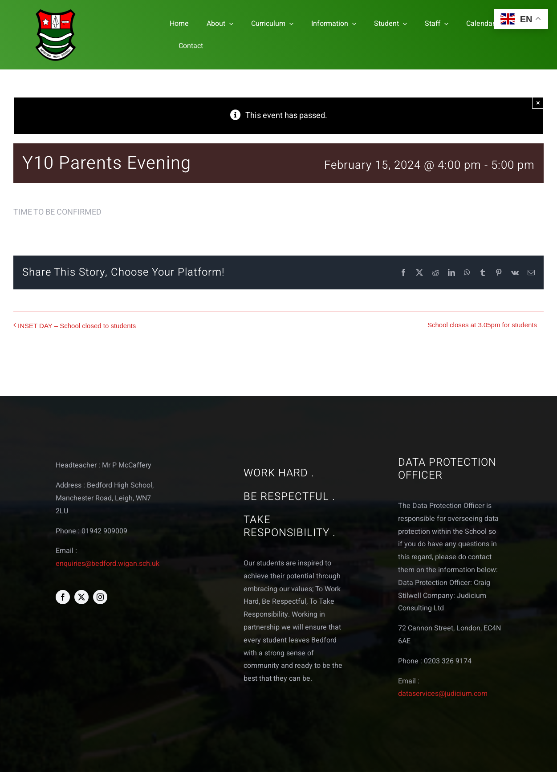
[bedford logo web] (55, 10)
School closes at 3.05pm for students (482, 325)
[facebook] (63, 597)
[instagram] (100, 597)
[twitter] (81, 597)
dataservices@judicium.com (443, 693)
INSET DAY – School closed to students (77, 325)
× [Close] (538, 102)
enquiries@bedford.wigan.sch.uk (107, 563)
